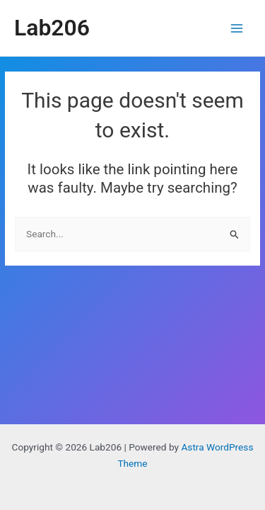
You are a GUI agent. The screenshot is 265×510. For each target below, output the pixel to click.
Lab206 (52, 27)
